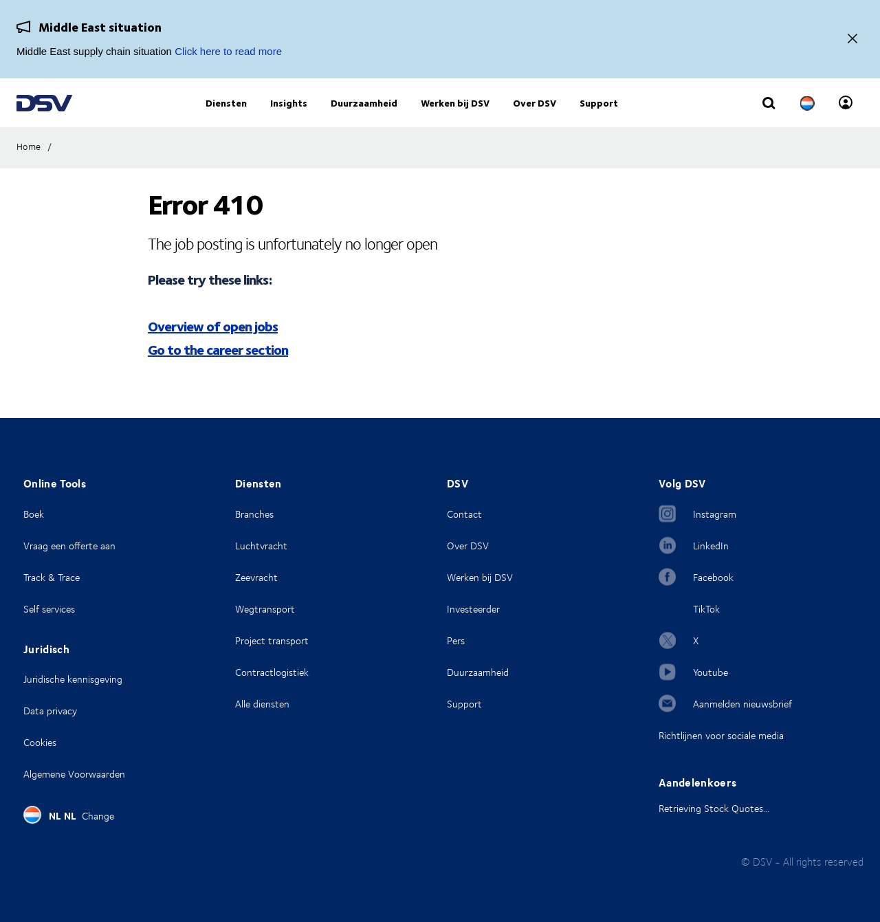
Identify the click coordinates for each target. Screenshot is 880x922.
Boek (33, 514)
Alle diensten (262, 703)
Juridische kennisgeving (72, 679)
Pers (456, 640)
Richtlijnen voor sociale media (721, 735)
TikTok (706, 609)
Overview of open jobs (213, 346)
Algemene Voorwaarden (74, 774)
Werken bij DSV (480, 577)
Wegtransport (265, 609)
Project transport (272, 640)
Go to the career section (218, 369)
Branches (254, 514)
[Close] (853, 40)
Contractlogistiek (272, 672)
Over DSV (468, 545)
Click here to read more (228, 51)
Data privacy (50, 710)
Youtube (710, 672)
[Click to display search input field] (768, 115)
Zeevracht (256, 577)
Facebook (713, 577)
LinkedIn (711, 545)
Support (464, 703)
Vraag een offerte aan (69, 545)
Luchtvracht (261, 545)
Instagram (714, 514)
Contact (464, 514)
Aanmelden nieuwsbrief (742, 703)
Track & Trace (51, 577)
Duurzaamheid (478, 672)
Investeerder (473, 609)
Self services (49, 609)
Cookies (39, 742)
